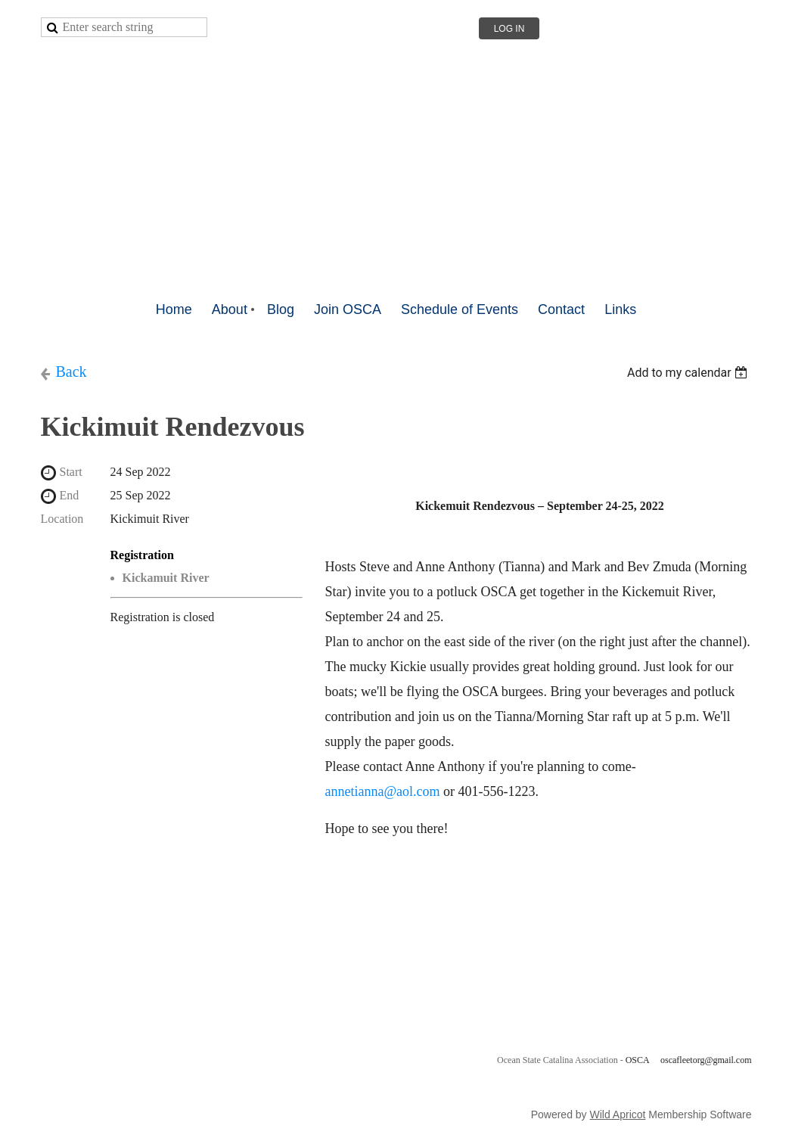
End (69, 495)
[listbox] (689, 372)
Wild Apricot (618, 1114)
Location (62, 518)
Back (71, 371)
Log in (509, 28)
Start (71, 471)
